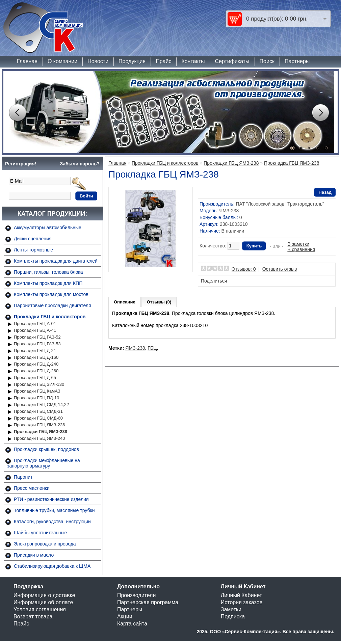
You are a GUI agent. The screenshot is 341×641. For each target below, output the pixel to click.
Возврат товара (33, 616)
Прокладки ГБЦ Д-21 (35, 350)
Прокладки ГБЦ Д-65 (35, 377)
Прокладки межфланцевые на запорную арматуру (43, 463)
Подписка (233, 616)
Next (320, 113)
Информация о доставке (44, 595)
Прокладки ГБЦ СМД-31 (38, 411)
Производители (136, 595)
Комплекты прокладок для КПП (48, 283)
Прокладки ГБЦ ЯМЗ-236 (39, 424)
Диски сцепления (32, 238)
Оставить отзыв (279, 269)
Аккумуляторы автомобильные (47, 227)
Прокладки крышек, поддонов (46, 449)
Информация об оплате (43, 602)
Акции (124, 616)
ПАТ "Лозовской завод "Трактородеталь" (280, 204)
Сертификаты (232, 61)
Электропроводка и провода (45, 543)
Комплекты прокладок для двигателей (56, 261)
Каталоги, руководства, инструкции (52, 521)
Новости (97, 61)
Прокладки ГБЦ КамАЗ (37, 391)
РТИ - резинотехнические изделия (51, 499)
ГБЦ (152, 348)
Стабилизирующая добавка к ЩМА (52, 566)
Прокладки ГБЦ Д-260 (36, 370)
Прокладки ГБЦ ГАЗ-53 (37, 343)
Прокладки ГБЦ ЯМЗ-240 (39, 438)
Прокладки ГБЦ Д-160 (36, 357)
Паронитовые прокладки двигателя (52, 305)
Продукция (132, 61)
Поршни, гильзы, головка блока (48, 272)
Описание (124, 301)
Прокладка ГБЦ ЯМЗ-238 (291, 163)
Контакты (193, 61)
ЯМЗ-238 (135, 348)
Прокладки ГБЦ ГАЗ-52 (37, 337)
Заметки (231, 609)
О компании (62, 61)
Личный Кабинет (241, 595)
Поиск (267, 61)
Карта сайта (132, 623)
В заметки (298, 244)
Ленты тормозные (33, 249)
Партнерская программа (147, 602)
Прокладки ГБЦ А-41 (35, 330)
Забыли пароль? (80, 163)
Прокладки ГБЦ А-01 (35, 323)
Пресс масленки (32, 488)
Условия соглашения (40, 609)
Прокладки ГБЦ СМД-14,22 (41, 404)
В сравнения (301, 249)
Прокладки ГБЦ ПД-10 (36, 397)
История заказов (241, 602)
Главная (27, 61)
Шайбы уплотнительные (40, 532)
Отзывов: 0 (244, 269)
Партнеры (297, 61)
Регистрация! (20, 163)
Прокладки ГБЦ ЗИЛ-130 (39, 384)
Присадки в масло (34, 555)
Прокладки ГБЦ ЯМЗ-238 (40, 431)
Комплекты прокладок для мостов (51, 294)
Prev (17, 113)
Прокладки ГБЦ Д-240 (36, 364)
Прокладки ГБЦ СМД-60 (38, 418)
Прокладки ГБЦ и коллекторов (49, 316)
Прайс (163, 61)
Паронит (23, 477)
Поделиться (214, 281)
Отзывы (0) (159, 301)
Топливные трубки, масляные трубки (54, 510)
